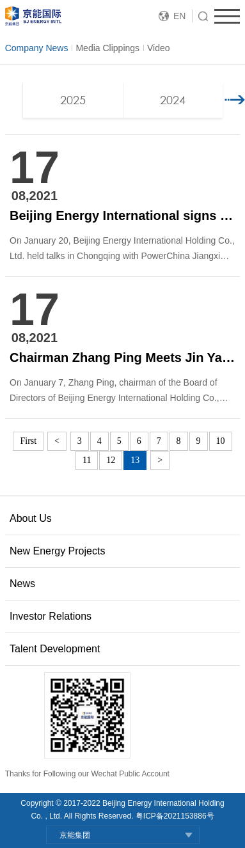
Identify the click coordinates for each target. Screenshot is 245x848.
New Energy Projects (57, 551)
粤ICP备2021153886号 (175, 816)
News (22, 583)
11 (87, 460)
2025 (73, 100)
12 (110, 460)
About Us (31, 518)
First (28, 441)
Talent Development (55, 648)
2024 (173, 100)
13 (134, 460)
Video (158, 48)
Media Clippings (107, 48)
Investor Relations (50, 616)
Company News (36, 48)
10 (220, 441)
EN (179, 16)
